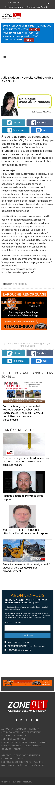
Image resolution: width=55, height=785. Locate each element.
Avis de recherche (31, 732)
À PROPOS (6, 755)
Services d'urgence (11, 745)
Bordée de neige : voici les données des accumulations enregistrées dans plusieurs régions (26, 461)
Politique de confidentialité (16, 762)
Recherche (6, 758)
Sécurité (5, 735)
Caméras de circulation (14, 742)
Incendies (34, 728)
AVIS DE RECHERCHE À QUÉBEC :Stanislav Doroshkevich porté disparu (25, 532)
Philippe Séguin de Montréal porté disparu (23, 497)
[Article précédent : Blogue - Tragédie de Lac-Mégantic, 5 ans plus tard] (27, 345)
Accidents (21, 728)
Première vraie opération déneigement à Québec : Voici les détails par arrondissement (26, 568)
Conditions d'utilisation (27, 755)
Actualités (7, 728)
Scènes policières (10, 732)
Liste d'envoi (19, 735)
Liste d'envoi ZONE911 (11, 765)
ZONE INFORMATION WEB (13, 739)
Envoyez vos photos (15, 7)
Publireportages (32, 745)
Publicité (38, 762)
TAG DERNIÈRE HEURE (34, 765)
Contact (6, 749)
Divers (43, 742)
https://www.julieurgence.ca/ (17, 272)
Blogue (18, 749)
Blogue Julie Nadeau (17, 283)
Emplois (33, 742)
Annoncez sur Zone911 (37, 7)
